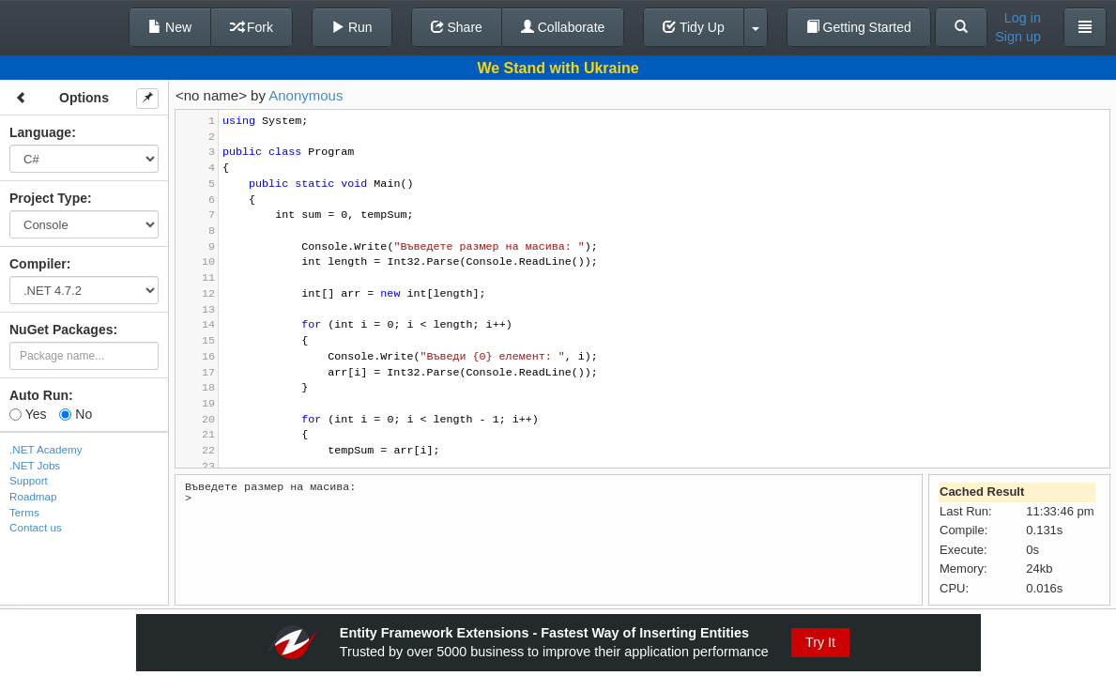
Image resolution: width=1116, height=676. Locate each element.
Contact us (35, 527)
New (169, 27)
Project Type (48, 198)
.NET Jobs (34, 465)
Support (28, 480)
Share (456, 27)
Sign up (1018, 36)
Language (40, 132)
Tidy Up (693, 27)
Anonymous (305, 95)
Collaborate (563, 27)
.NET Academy (46, 449)
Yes (27, 414)
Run (352, 27)
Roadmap (33, 496)
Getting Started (858, 27)
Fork (251, 27)
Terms (24, 512)
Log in (1022, 17)
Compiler (38, 263)
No (75, 414)
